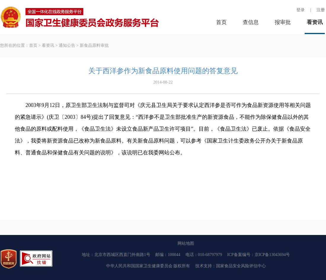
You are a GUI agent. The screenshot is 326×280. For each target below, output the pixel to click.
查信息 (251, 22)
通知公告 (67, 45)
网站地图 (186, 243)
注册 (321, 10)
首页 (221, 22)
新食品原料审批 (94, 45)
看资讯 (315, 22)
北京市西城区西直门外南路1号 (122, 254)
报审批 (283, 22)
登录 (300, 10)
